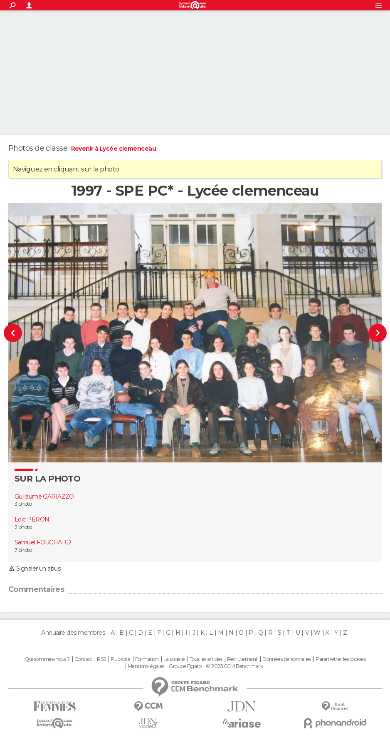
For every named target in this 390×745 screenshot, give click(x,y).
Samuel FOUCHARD (43, 542)
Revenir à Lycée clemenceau (113, 148)
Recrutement (242, 659)
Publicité (120, 659)
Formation (147, 659)
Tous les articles (206, 659)
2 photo (23, 527)
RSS (101, 659)
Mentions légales (146, 666)
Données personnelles (286, 659)
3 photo (23, 504)
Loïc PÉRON (32, 519)
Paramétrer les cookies (340, 659)
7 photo (23, 550)
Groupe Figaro (185, 666)
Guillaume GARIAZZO (44, 496)
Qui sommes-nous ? (47, 659)
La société (174, 659)
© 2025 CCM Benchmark (234, 666)
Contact (83, 659)
